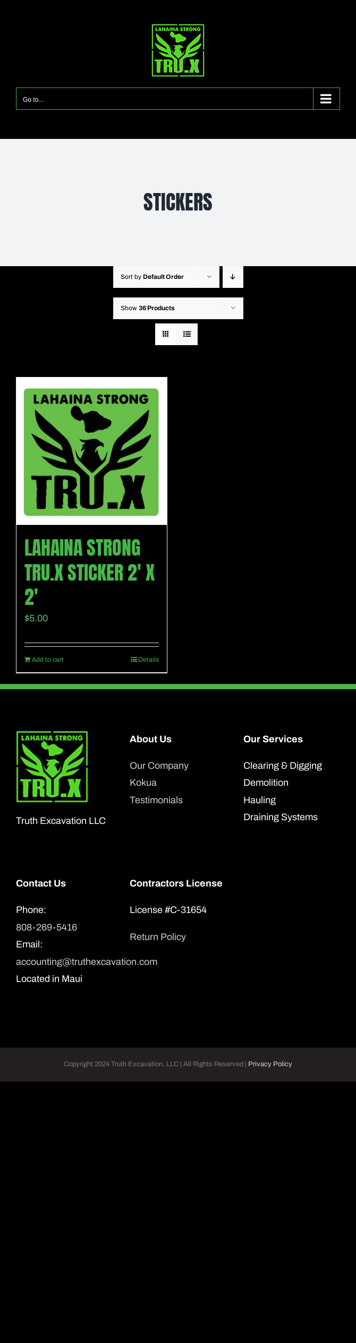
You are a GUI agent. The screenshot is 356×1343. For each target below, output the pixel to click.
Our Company (159, 765)
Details (148, 659)
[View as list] (186, 334)
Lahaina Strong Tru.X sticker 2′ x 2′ (89, 572)
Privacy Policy (270, 1064)
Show (148, 308)
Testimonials (156, 800)
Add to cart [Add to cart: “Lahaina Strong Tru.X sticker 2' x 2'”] (48, 659)
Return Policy (158, 937)
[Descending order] (233, 277)
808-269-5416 (46, 927)
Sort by (152, 276)
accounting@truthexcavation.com (64, 961)
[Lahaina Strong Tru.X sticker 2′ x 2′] (91, 451)
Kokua (143, 782)
